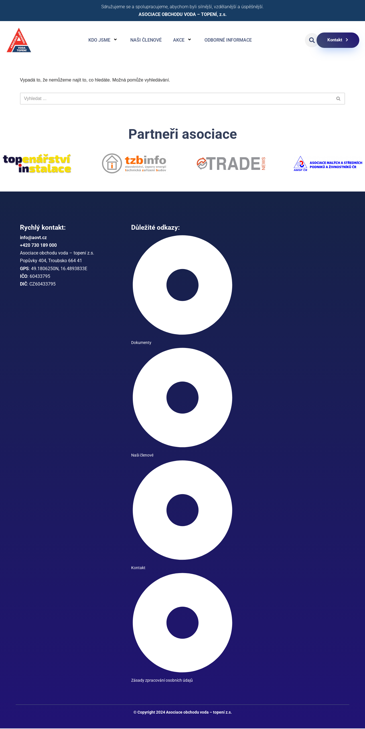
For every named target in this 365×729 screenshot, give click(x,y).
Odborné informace (228, 40)
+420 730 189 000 (38, 245)
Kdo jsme (103, 40)
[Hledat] (176, 99)
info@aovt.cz (33, 238)
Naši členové (146, 40)
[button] (312, 40)
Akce (183, 40)
